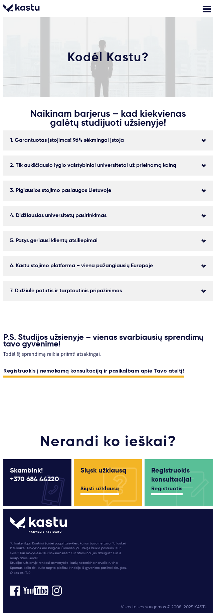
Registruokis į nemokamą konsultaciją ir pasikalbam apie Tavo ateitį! (93, 371)
